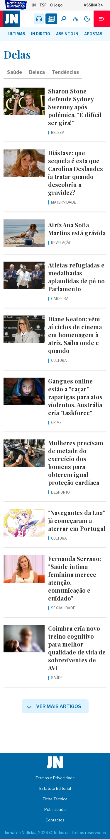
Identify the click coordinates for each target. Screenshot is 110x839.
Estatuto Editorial (55, 788)
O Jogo (56, 5)
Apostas (93, 34)
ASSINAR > (93, 5)
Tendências (65, 72)
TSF (42, 5)
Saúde (14, 72)
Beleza (37, 72)
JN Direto (40, 34)
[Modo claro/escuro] (87, 18)
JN (34, 5)
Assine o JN (67, 34)
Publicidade (55, 809)
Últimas (16, 34)
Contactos (55, 820)
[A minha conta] (75, 18)
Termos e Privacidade (55, 777)
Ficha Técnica (55, 799)
